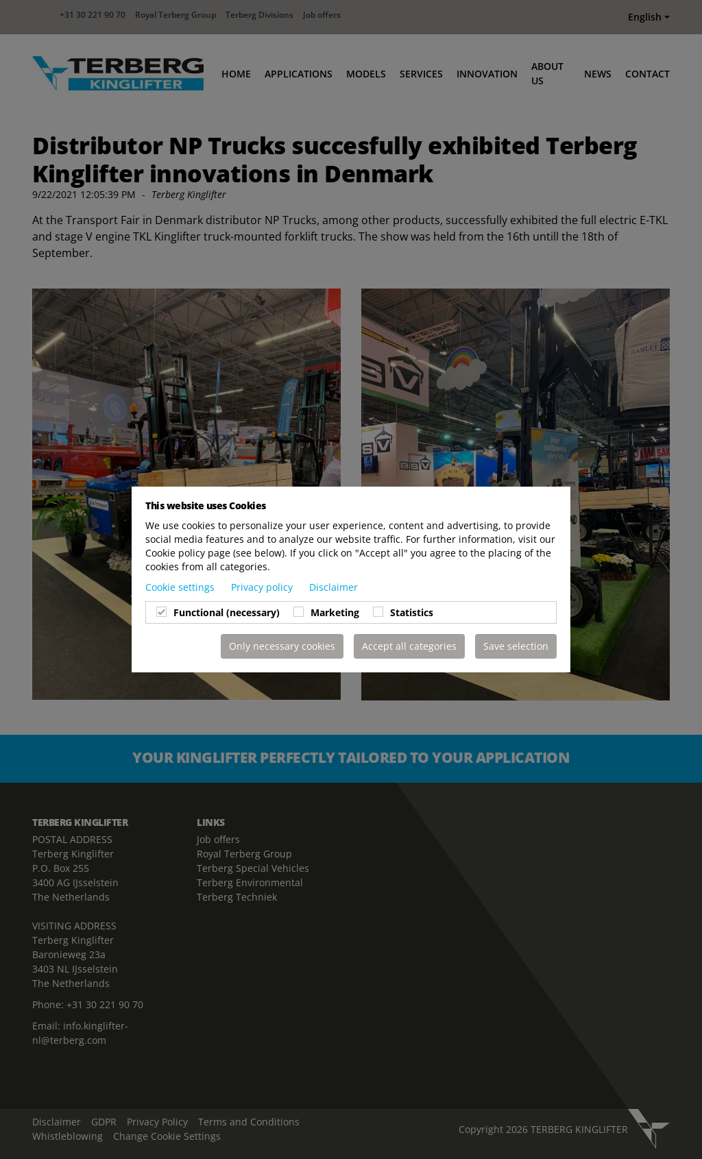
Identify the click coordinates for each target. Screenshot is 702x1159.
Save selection (515, 645)
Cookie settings (181, 587)
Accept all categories (409, 645)
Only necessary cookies (282, 645)
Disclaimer (333, 587)
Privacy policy (263, 587)
